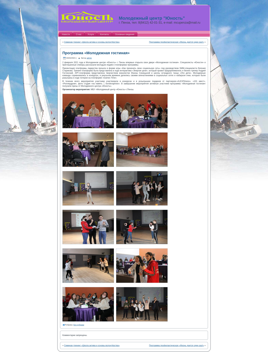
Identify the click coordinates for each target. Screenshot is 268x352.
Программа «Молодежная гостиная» (96, 53)
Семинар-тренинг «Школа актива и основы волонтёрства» (92, 42)
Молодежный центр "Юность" (152, 18)
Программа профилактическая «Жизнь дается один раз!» (176, 42)
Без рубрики (78, 325)
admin (89, 58)
